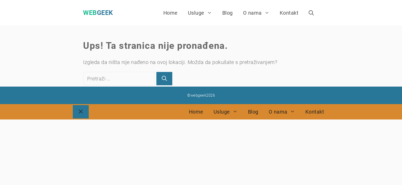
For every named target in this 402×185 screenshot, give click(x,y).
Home (170, 13)
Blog (227, 13)
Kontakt (289, 13)
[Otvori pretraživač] (311, 13)
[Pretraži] (164, 78)
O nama (259, 13)
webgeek (98, 12)
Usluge (202, 13)
